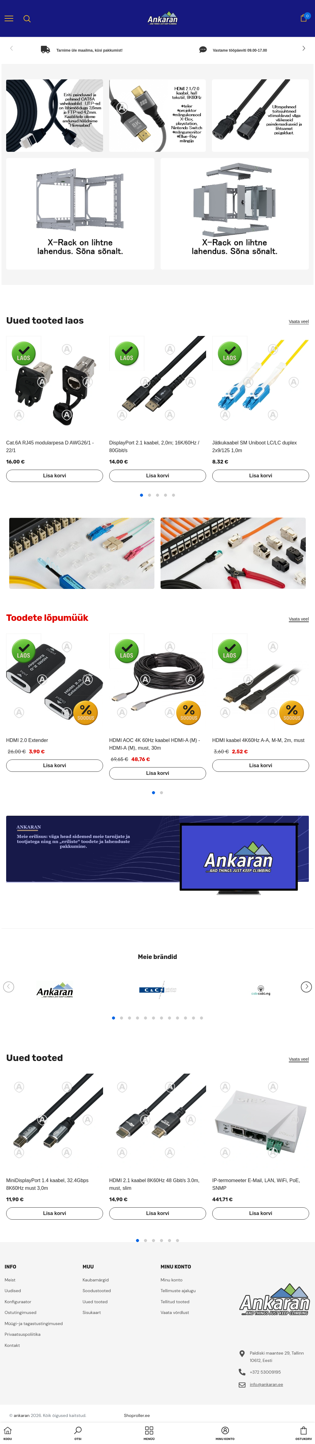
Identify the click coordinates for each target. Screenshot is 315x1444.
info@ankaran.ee (266, 1384)
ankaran (22, 1415)
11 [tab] (193, 1018)
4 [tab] (165, 495)
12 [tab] (201, 1018)
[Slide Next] (303, 48)
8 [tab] (169, 1018)
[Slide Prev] (11, 48)
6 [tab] (153, 1018)
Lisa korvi (54, 475)
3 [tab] (157, 495)
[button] (77, 1434)
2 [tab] (149, 495)
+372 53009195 (265, 1372)
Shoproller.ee (137, 1415)
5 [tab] (173, 495)
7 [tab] (161, 1018)
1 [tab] (141, 495)
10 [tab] (185, 1018)
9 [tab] (177, 1018)
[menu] (9, 18)
